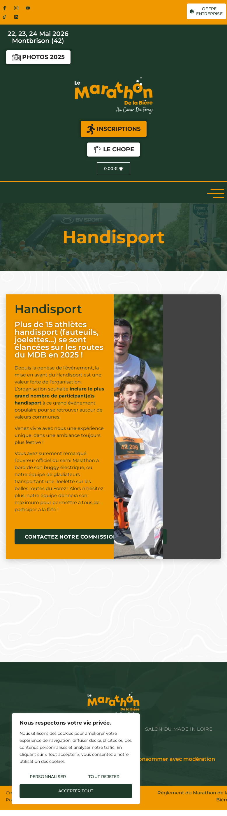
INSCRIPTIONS (114, 129)
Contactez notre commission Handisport (90, 537)
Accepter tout (76, 791)
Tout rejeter (103, 776)
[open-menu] (215, 193)
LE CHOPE (113, 149)
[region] (76, 758)
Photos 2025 (38, 57)
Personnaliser (48, 776)
